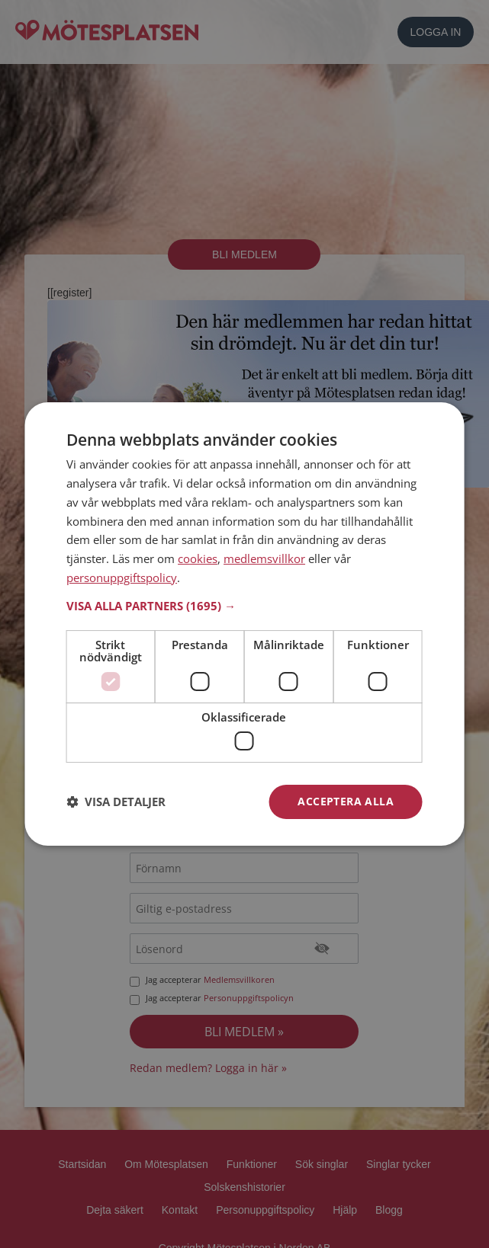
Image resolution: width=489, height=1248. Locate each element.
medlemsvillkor (264, 558)
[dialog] (244, 624)
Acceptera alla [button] (346, 801)
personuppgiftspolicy (121, 577)
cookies (197, 558)
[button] (244, 606)
